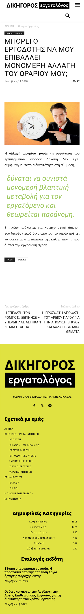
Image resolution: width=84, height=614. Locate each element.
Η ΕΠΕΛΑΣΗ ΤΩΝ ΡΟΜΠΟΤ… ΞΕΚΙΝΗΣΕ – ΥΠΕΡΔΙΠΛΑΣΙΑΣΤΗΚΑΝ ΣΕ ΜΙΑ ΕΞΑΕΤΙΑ (22, 320)
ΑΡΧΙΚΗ (9, 26)
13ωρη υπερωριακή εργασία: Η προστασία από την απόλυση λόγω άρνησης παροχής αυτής (30, 572)
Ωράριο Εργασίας (28, 26)
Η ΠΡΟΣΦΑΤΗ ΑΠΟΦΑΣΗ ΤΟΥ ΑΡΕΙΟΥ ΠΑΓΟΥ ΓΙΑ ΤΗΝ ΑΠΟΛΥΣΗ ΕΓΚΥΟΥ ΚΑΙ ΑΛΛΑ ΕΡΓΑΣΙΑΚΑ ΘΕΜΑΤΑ (61, 322)
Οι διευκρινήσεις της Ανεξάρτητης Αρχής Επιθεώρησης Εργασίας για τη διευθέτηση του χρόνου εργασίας (32, 595)
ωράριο (22, 259)
